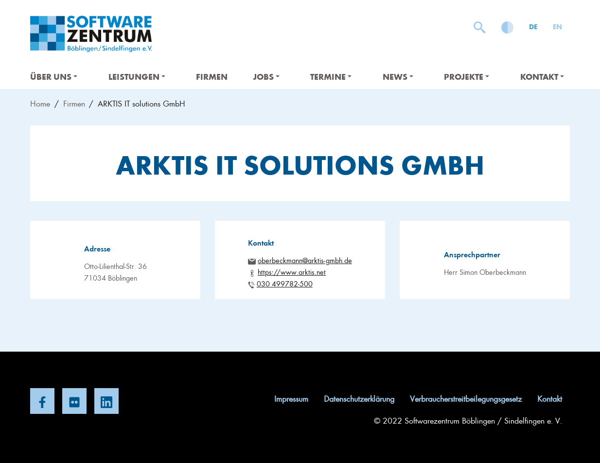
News (398, 76)
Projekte (466, 76)
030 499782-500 (285, 283)
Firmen (212, 76)
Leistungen (136, 76)
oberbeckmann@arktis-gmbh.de (305, 260)
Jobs (266, 76)
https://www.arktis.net (292, 272)
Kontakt (542, 76)
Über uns (53, 76)
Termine (331, 76)
